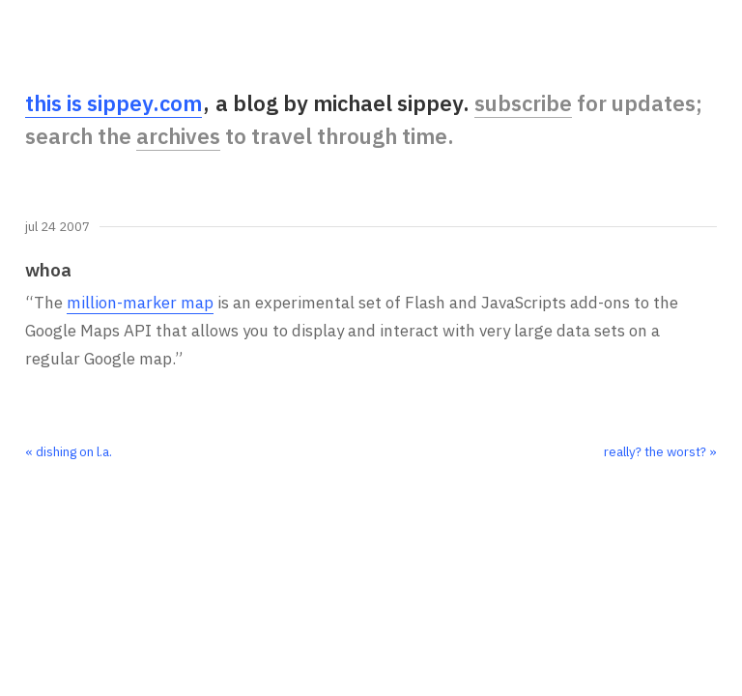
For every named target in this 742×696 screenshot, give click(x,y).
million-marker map (140, 302)
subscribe (523, 103)
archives (178, 136)
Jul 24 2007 (57, 227)
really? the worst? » (660, 451)
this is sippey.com (113, 103)
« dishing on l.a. (68, 451)
